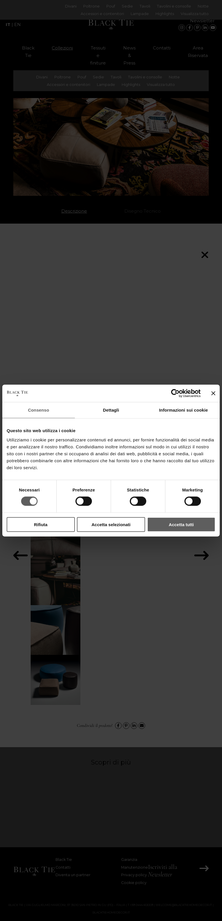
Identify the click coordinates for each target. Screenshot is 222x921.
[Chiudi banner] (213, 393)
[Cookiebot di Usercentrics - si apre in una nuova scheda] (175, 393)
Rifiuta (40, 524)
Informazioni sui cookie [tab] (183, 410)
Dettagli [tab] (111, 410)
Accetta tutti (181, 524)
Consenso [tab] (38, 410)
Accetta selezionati (110, 524)
